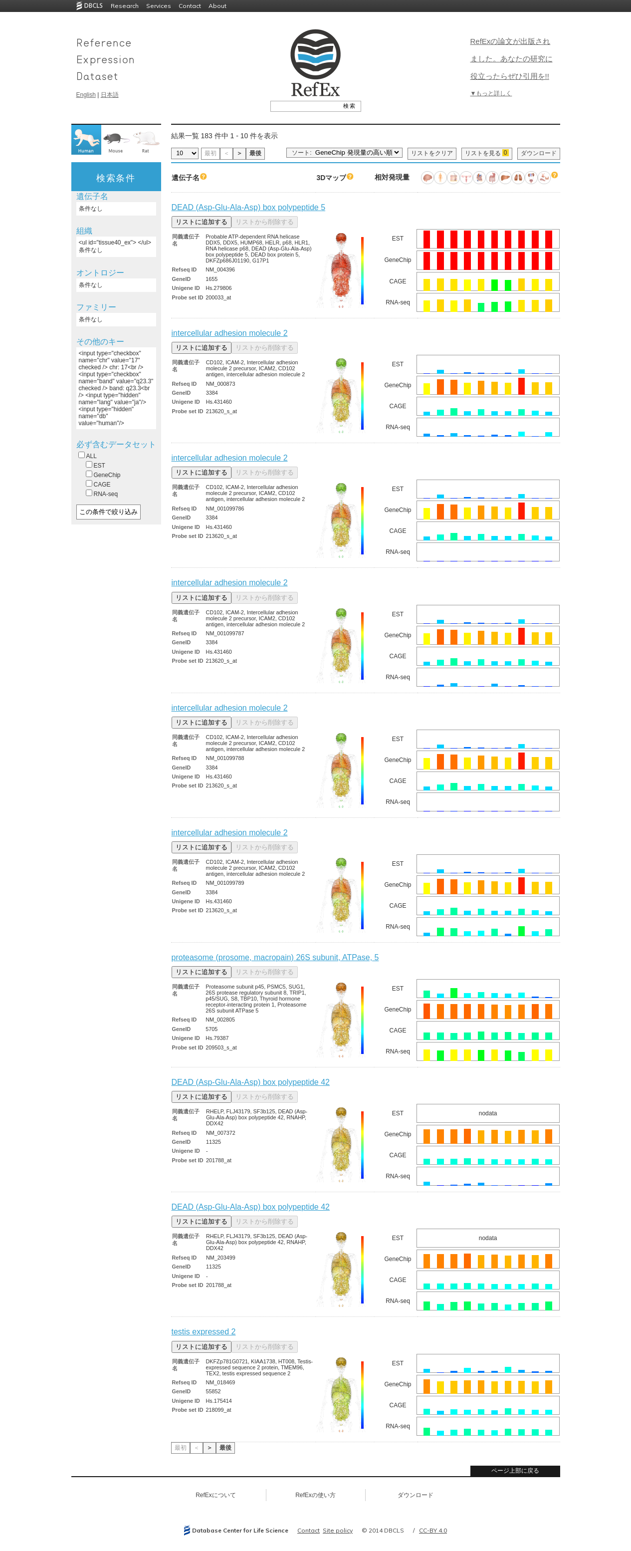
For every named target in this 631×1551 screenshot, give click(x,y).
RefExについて (216, 1495)
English (86, 94)
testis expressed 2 (204, 1331)
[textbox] (304, 105)
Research (125, 5)
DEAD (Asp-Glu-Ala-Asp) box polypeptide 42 (251, 1082)
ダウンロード (539, 153)
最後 (255, 153)
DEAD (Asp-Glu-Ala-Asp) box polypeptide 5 (249, 207)
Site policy (338, 1530)
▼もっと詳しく (491, 93)
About (217, 5)
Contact (190, 5)
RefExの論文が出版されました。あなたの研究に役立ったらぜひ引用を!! (511, 58)
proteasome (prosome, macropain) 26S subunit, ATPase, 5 (275, 957)
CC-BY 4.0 (433, 1530)
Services (158, 5)
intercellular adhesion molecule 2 (230, 333)
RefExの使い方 (315, 1495)
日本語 (110, 94)
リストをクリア (432, 153)
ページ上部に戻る (515, 1470)
